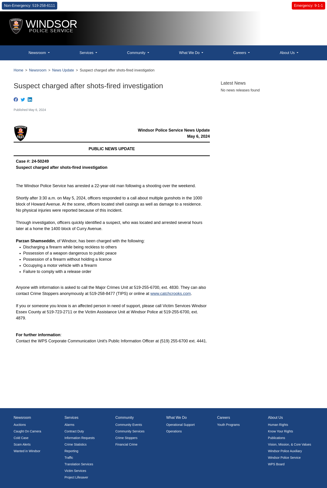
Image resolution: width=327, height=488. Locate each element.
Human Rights (278, 425)
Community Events (128, 425)
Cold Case (21, 438)
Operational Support (180, 425)
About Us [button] (288, 53)
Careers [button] (240, 53)
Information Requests (79, 438)
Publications (276, 438)
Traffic (68, 457)
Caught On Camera (27, 431)
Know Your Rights (280, 431)
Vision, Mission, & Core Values (289, 444)
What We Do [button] (190, 53)
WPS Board (276, 464)
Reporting (71, 451)
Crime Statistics (75, 444)
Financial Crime (126, 444)
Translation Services (78, 464)
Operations (174, 431)
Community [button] (136, 53)
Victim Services (75, 471)
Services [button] (86, 53)
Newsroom (37, 70)
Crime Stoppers (126, 438)
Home (18, 70)
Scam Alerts (22, 444)
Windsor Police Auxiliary (285, 451)
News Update (63, 70)
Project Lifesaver (76, 477)
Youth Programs (228, 425)
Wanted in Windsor (27, 451)
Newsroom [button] (38, 53)
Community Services (129, 431)
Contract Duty (74, 431)
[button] (313, 19)
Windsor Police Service (284, 457)
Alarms (69, 425)
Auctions (20, 425)
